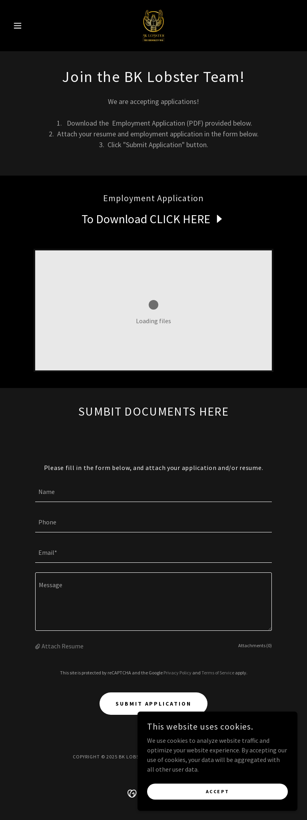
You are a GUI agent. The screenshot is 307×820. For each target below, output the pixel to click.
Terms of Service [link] (217, 673)
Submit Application (154, 703)
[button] (31, 26)
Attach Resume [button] (63, 646)
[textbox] (153, 491)
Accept (217, 797)
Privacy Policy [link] (177, 673)
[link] (153, 26)
